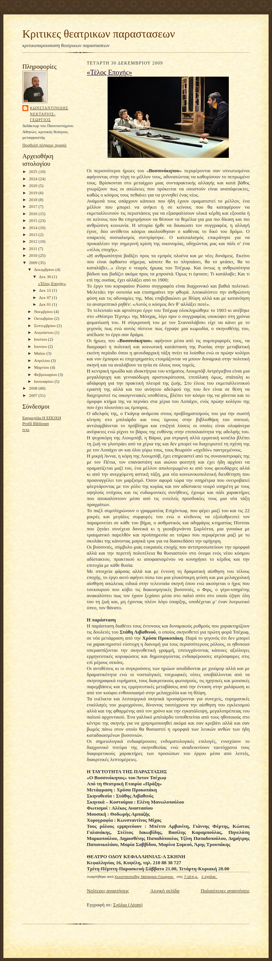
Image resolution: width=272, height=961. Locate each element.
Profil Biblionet (35, 423)
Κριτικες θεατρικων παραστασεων (98, 34)
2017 (33, 206)
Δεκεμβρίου (44, 269)
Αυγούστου (44, 332)
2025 (33, 171)
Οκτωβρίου (44, 318)
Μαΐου (40, 353)
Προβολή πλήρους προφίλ (44, 145)
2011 (33, 248)
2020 (33, 185)
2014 (33, 227)
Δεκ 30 (45, 276)
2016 (33, 213)
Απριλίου (42, 360)
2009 (33, 262)
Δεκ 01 (45, 304)
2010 (33, 255)
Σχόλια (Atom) (128, 905)
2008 (33, 388)
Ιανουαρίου (44, 381)
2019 (33, 192)
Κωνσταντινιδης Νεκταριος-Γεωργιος (49, 114)
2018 (33, 199)
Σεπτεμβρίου (45, 325)
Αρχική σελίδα (165, 890)
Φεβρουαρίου (46, 374)
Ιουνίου (41, 346)
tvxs (26, 429)
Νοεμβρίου (44, 311)
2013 (33, 234)
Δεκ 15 (45, 290)
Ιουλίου (41, 339)
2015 (33, 220)
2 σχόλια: (209, 876)
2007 (33, 395)
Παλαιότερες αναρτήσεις (225, 890)
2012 (33, 241)
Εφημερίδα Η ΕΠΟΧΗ (41, 417)
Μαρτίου (42, 367)
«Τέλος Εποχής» (52, 283)
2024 (33, 178)
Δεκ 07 (45, 297)
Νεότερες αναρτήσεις (108, 890)
